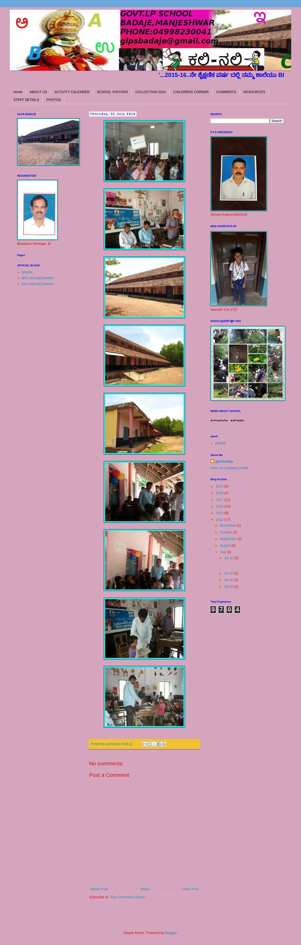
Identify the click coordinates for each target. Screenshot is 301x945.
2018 (220, 493)
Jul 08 (229, 586)
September (228, 539)
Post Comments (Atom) (128, 897)
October (226, 532)
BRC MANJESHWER (38, 278)
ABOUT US (38, 92)
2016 (220, 506)
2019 (220, 486)
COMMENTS (226, 92)
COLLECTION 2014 (150, 92)
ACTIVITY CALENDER (72, 92)
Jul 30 (229, 573)
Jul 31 (229, 558)
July (223, 552)
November (228, 525)
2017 (220, 500)
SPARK (27, 272)
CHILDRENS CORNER (191, 92)
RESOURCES (254, 92)
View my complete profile (229, 468)
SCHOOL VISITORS (112, 92)
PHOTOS (53, 100)
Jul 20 (229, 580)
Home (17, 92)
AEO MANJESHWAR (38, 284)
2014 (220, 519)
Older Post (190, 889)
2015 (220, 513)
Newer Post (99, 889)
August (225, 545)
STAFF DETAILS (26, 100)
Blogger (171, 933)
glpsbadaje (224, 461)
